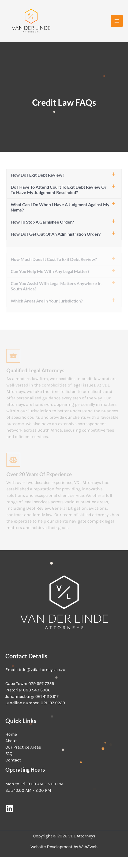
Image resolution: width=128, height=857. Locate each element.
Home (11, 734)
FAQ (8, 753)
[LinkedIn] (9, 808)
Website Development (52, 846)
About (11, 740)
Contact (13, 760)
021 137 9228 (53, 702)
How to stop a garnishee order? (42, 221)
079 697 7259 (41, 683)
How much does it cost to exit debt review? (54, 259)
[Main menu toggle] (117, 21)
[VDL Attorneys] (31, 21)
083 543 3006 (36, 689)
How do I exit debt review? (37, 174)
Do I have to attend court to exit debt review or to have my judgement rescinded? (59, 189)
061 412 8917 (47, 696)
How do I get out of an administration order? (56, 233)
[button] (64, 175)
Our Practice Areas (23, 747)
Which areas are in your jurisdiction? (47, 300)
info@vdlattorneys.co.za (42, 669)
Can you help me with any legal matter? (50, 271)
